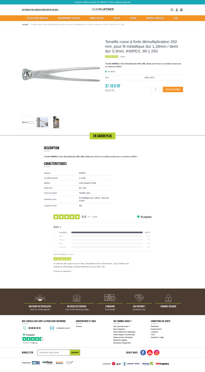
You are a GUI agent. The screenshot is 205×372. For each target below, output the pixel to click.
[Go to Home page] (102, 10)
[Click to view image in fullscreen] (61, 74)
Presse (79, 326)
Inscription (74, 352)
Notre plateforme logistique (124, 332)
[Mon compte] (177, 10)
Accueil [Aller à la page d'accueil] (25, 24)
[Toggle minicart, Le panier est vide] (181, 10)
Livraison (154, 332)
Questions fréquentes (122, 343)
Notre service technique (123, 337)
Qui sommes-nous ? (121, 326)
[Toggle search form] (172, 10)
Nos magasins (119, 329)
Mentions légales (120, 340)
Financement (156, 329)
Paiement (155, 326)
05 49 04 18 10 (35, 328)
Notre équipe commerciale (124, 334)
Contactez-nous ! (63, 328)
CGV (153, 334)
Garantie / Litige (157, 337)
